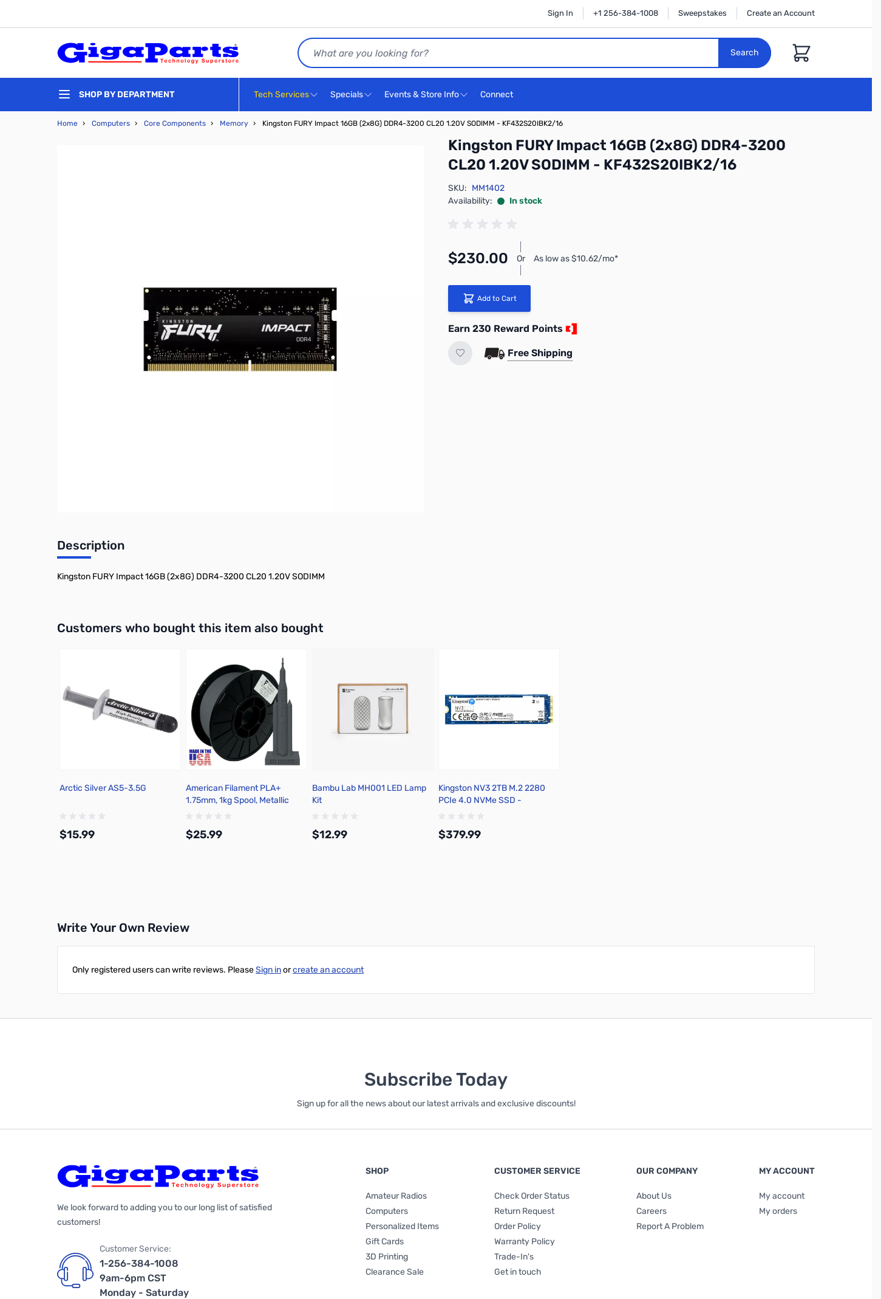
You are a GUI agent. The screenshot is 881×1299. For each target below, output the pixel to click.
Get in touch (518, 1272)
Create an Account (781, 13)
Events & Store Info (421, 94)
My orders (778, 1211)
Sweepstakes (702, 13)
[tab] (90, 549)
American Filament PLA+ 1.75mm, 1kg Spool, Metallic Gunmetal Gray (237, 800)
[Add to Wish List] (460, 353)
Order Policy (517, 1226)
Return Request (524, 1211)
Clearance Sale (395, 1272)
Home (67, 123)
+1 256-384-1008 (625, 13)
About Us (654, 1196)
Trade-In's (514, 1257)
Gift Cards (385, 1241)
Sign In (560, 13)
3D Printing (387, 1257)
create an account (328, 970)
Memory (234, 123)
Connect (498, 95)
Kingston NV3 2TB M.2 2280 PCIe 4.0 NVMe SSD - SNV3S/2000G (491, 800)
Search (744, 52)
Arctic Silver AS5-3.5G (103, 788)
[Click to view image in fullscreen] (240, 328)
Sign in (268, 970)
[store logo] (148, 53)
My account (781, 1196)
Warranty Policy (524, 1241)
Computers (111, 123)
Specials (346, 94)
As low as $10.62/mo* (576, 258)
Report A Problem (670, 1226)
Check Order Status (532, 1196)
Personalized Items (402, 1226)
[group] (484, 224)
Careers (651, 1211)
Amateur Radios (396, 1196)
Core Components (175, 123)
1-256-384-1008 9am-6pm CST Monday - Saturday (144, 1278)
